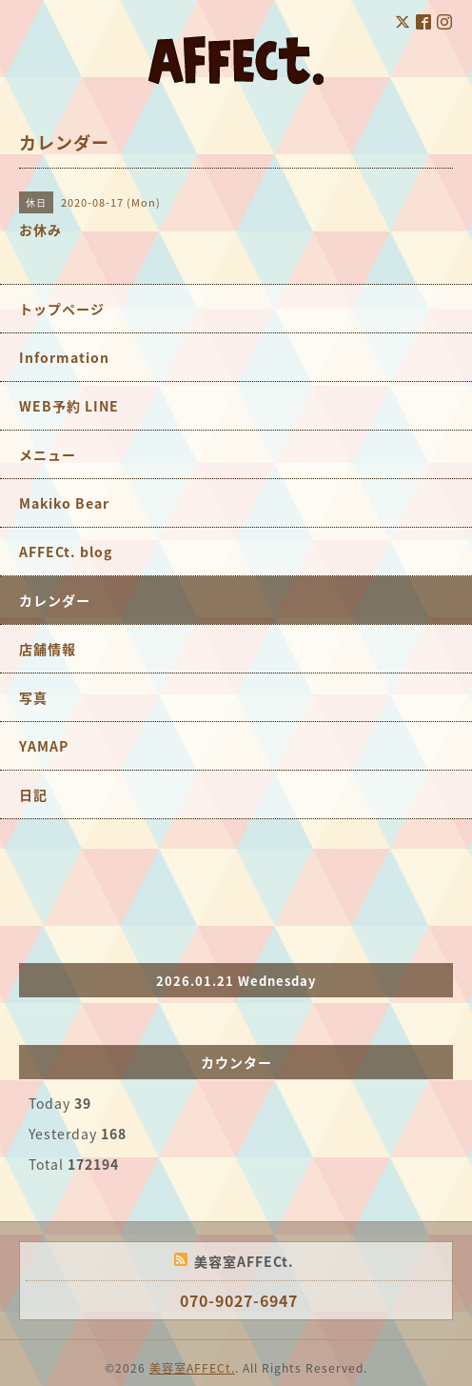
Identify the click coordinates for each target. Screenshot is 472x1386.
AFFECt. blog (65, 551)
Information (64, 357)
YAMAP (44, 745)
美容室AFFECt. (192, 1367)
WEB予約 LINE (69, 405)
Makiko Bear (64, 502)
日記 (33, 794)
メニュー (47, 454)
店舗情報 (47, 648)
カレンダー (54, 600)
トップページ (62, 308)
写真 (33, 697)
